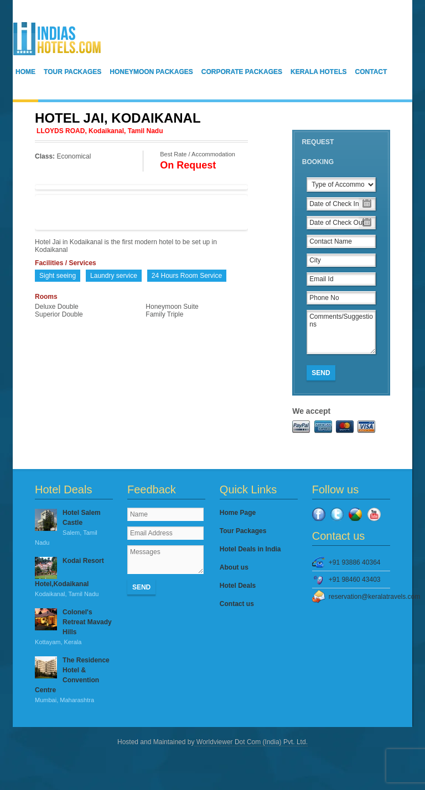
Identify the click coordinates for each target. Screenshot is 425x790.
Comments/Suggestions (341, 332)
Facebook (318, 514)
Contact (371, 72)
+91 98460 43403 (355, 579)
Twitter (337, 514)
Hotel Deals (238, 585)
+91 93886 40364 (355, 562)
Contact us (237, 604)
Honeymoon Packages (151, 72)
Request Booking (318, 152)
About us (234, 567)
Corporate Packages (241, 72)
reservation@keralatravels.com (359, 597)
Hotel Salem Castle (74, 528)
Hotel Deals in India (250, 549)
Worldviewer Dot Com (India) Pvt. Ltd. (251, 742)
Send (321, 373)
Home (25, 72)
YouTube (374, 514)
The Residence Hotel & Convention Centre (74, 680)
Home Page (238, 513)
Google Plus (355, 514)
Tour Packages (72, 72)
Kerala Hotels (319, 72)
